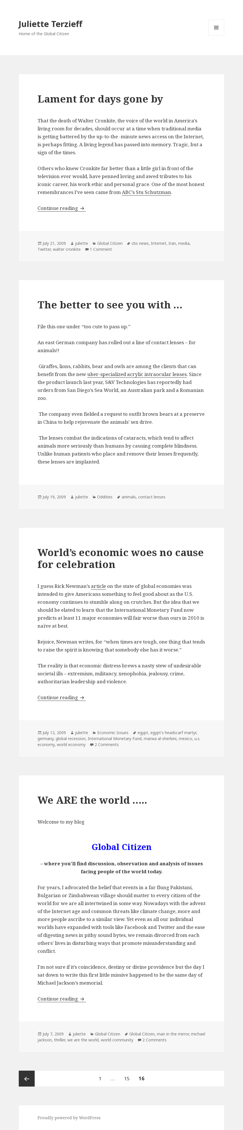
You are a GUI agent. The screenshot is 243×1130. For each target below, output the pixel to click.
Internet (158, 243)
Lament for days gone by (100, 98)
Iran (172, 243)
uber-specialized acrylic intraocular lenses (137, 374)
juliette (81, 243)
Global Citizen (109, 243)
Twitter (44, 249)
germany (45, 738)
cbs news (140, 243)
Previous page (27, 1079)
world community (117, 1040)
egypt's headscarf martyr (173, 732)
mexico (185, 738)
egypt (143, 732)
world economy (71, 744)
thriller (59, 1040)
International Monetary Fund (115, 738)
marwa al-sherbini (160, 738)
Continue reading (62, 208)
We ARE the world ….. (92, 800)
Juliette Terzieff (50, 23)
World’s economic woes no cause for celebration (121, 558)
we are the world (83, 1040)
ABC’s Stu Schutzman (146, 192)
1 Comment (101, 249)
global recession (71, 738)
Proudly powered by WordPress (69, 1117)
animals (129, 497)
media (184, 243)
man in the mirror (173, 1034)
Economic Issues (112, 732)
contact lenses (151, 497)
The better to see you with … (110, 304)
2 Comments (107, 744)
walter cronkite (67, 249)
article (98, 586)
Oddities (105, 497)
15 (129, 1076)
